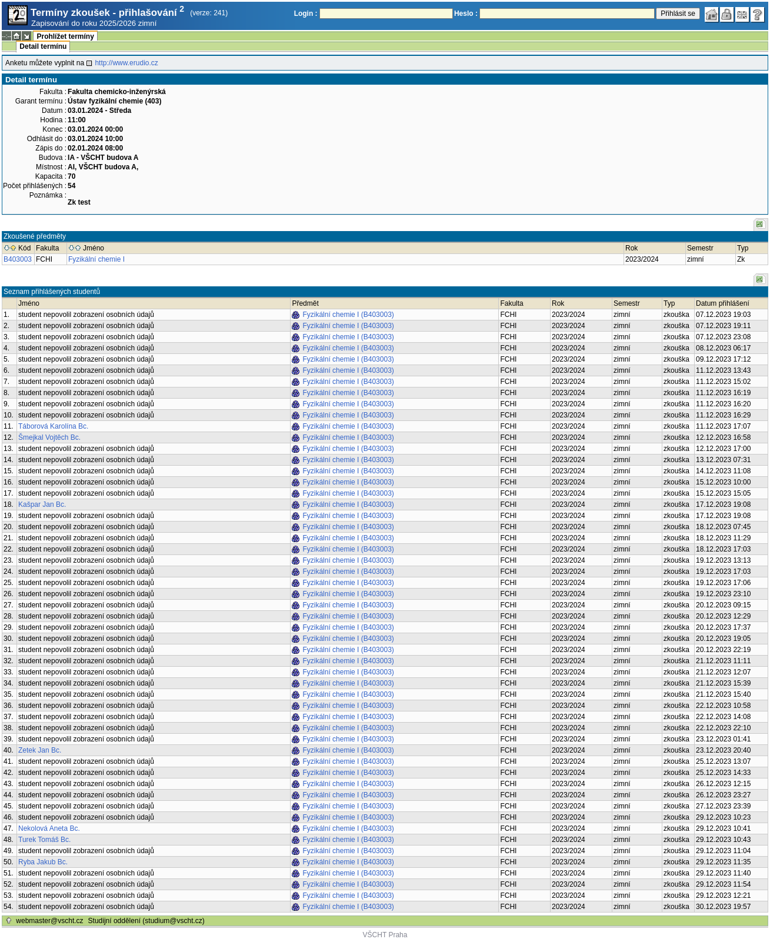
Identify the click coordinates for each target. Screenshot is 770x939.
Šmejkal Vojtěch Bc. (49, 437)
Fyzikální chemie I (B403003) (348, 314)
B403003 (18, 259)
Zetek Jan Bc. (39, 750)
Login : (306, 13)
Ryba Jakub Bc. (43, 862)
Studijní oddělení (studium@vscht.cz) (146, 921)
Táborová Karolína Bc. (53, 426)
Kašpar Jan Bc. (42, 504)
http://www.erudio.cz (126, 63)
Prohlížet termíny (65, 36)
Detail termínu (42, 46)
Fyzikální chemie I (96, 259)
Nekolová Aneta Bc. (49, 828)
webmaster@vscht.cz (49, 921)
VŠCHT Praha (385, 935)
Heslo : (466, 13)
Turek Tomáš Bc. (44, 840)
